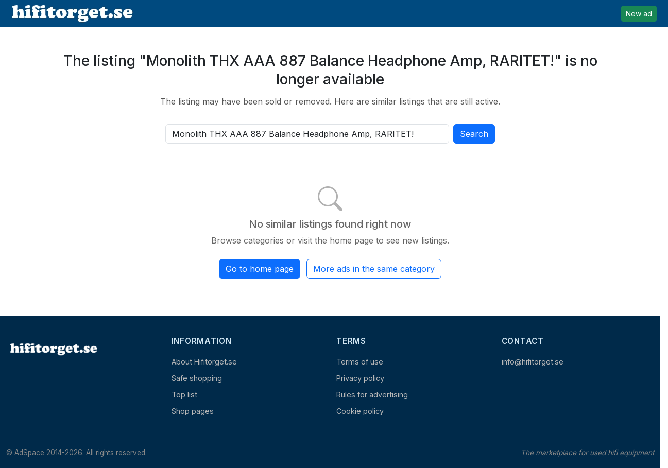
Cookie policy (360, 411)
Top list (184, 394)
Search (474, 134)
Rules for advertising (372, 394)
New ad (639, 13)
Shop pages (193, 411)
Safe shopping (197, 378)
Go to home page (260, 269)
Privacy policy (360, 378)
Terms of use (359, 361)
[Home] (52, 348)
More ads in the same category (374, 269)
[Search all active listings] (307, 134)
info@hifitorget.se (532, 361)
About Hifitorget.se (204, 361)
